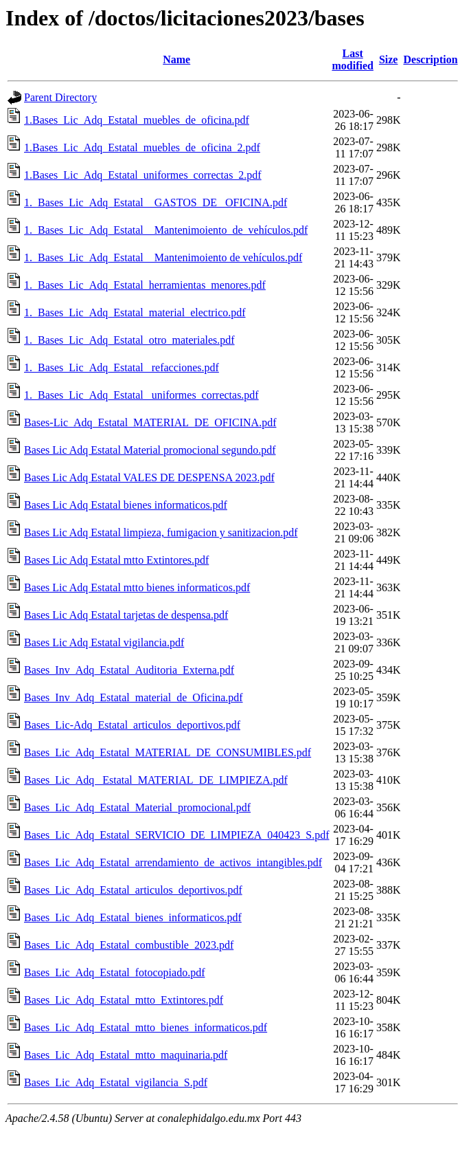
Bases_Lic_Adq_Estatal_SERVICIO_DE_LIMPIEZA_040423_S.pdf (176, 835)
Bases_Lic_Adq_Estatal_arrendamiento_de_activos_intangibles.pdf (173, 862)
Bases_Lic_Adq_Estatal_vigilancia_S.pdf (115, 1082)
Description (430, 59)
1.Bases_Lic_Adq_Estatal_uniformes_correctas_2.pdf (143, 175)
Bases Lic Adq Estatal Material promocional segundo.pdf (150, 450)
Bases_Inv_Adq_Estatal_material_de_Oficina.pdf (133, 697)
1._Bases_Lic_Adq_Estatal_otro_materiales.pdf (129, 340)
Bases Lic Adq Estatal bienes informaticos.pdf (125, 505)
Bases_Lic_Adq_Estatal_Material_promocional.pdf (137, 807)
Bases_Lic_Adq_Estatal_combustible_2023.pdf (128, 945)
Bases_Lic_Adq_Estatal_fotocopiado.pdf (114, 972)
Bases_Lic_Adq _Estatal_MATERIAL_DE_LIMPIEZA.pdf (156, 780)
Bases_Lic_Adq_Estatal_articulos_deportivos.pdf (133, 890)
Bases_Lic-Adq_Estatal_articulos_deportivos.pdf (132, 725)
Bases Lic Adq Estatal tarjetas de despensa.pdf (126, 615)
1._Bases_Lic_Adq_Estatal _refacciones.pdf (121, 367)
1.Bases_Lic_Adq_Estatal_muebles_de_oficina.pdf (136, 120)
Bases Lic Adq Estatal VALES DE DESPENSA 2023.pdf (149, 477)
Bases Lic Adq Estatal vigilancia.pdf (104, 642)
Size (388, 59)
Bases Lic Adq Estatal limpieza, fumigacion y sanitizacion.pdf (161, 532)
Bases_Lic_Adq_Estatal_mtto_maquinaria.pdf (125, 1055)
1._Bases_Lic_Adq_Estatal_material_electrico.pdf (135, 312)
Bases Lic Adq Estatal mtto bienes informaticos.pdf (137, 587)
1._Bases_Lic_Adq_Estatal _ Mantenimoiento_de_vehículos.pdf (166, 230)
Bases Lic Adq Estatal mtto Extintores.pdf (116, 560)
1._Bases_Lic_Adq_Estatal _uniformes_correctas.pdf (141, 395)
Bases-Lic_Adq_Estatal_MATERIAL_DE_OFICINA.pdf (150, 422)
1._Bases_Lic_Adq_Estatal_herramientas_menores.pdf (145, 285)
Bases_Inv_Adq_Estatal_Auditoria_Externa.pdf (129, 670)
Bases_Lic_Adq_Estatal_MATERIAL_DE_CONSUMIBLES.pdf (167, 752)
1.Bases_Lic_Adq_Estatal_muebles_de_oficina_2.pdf (142, 147)
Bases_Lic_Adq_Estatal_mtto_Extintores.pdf (123, 1000)
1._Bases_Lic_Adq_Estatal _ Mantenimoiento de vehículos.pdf (163, 257)
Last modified (352, 59)
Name (176, 59)
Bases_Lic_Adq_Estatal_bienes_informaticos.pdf (133, 917)
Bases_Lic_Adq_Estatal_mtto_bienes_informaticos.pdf (145, 1027)
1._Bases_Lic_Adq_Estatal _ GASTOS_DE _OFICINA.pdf (155, 202)
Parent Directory (60, 97)
